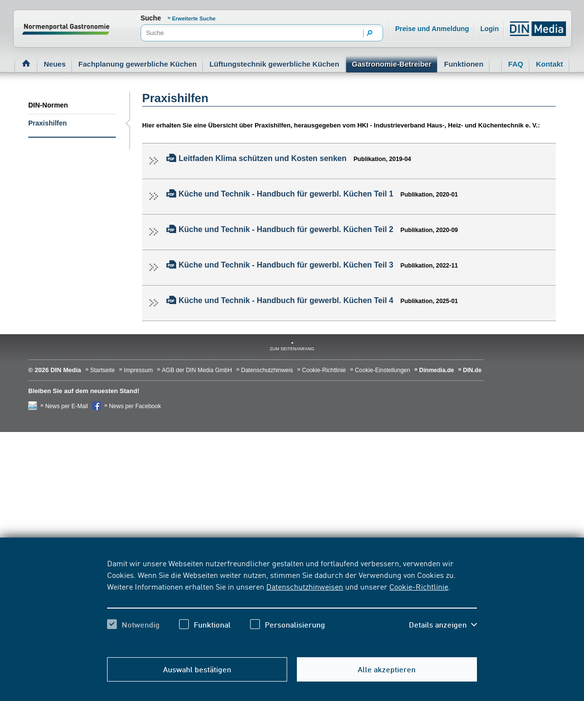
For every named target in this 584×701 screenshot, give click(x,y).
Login (489, 29)
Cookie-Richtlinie (418, 586)
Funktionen (463, 64)
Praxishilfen (47, 123)
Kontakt (549, 64)
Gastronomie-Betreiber (391, 64)
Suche (151, 18)
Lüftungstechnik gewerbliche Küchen (274, 64)
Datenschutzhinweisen (304, 586)
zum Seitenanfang (292, 348)
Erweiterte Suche (194, 18)
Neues (55, 64)
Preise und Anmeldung (432, 29)
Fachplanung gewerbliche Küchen (137, 64)
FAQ (515, 64)
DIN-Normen (48, 105)
